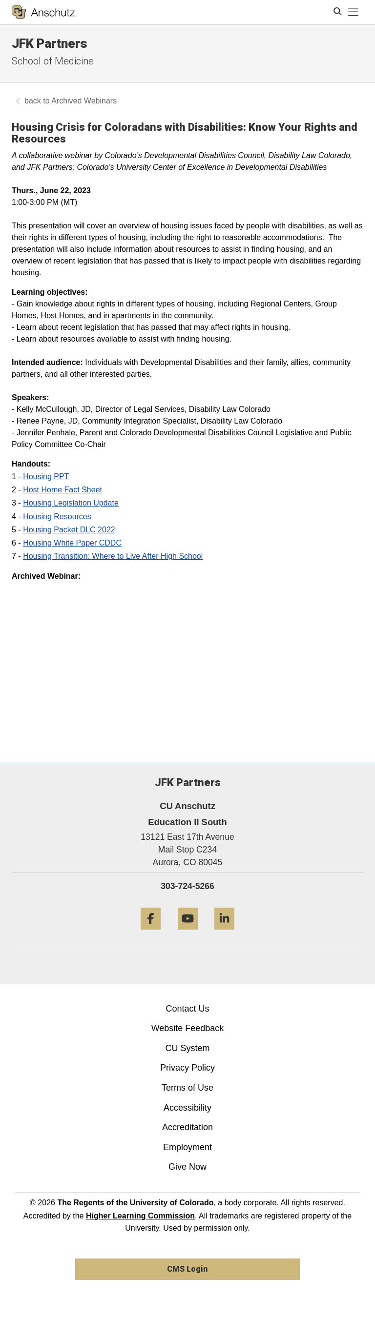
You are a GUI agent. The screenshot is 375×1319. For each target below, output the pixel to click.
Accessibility (187, 1108)
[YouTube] (187, 933)
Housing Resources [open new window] (57, 516)
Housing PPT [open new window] (46, 476)
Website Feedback (187, 1028)
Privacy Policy (187, 1068)
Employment (187, 1147)
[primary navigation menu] (353, 12)
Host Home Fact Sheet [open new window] (62, 490)
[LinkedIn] (224, 933)
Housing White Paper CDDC (72, 543)
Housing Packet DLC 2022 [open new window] (69, 530)
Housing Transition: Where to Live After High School (113, 556)
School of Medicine (53, 61)
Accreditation (187, 1127)
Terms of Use (187, 1088)
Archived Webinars (84, 101)
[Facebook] (150, 933)
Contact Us (187, 1009)
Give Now (187, 1167)
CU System (187, 1048)
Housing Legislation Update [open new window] (71, 503)
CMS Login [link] (187, 1269)
